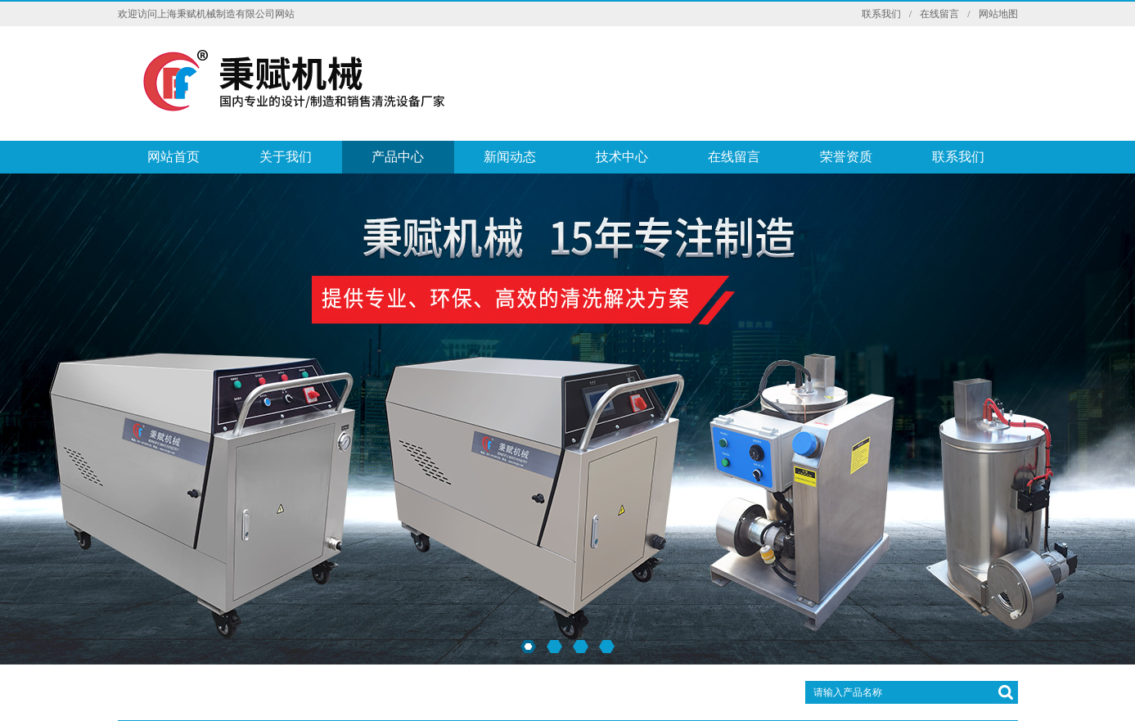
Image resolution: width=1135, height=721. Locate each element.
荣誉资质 (846, 157)
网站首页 (173, 157)
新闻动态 (510, 157)
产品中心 (398, 157)
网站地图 (998, 14)
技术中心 (622, 157)
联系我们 (881, 14)
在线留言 (939, 14)
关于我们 (285, 157)
